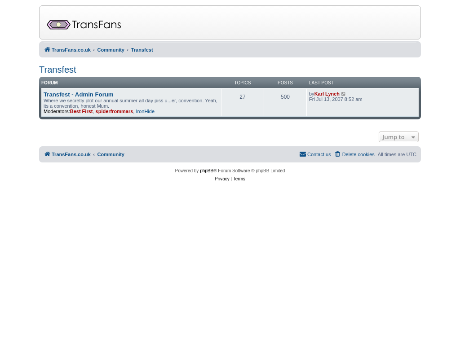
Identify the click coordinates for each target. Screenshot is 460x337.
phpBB (206, 170)
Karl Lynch (327, 93)
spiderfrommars (114, 111)
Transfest (57, 69)
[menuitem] (354, 154)
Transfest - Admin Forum (79, 94)
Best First (81, 111)
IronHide (145, 111)
